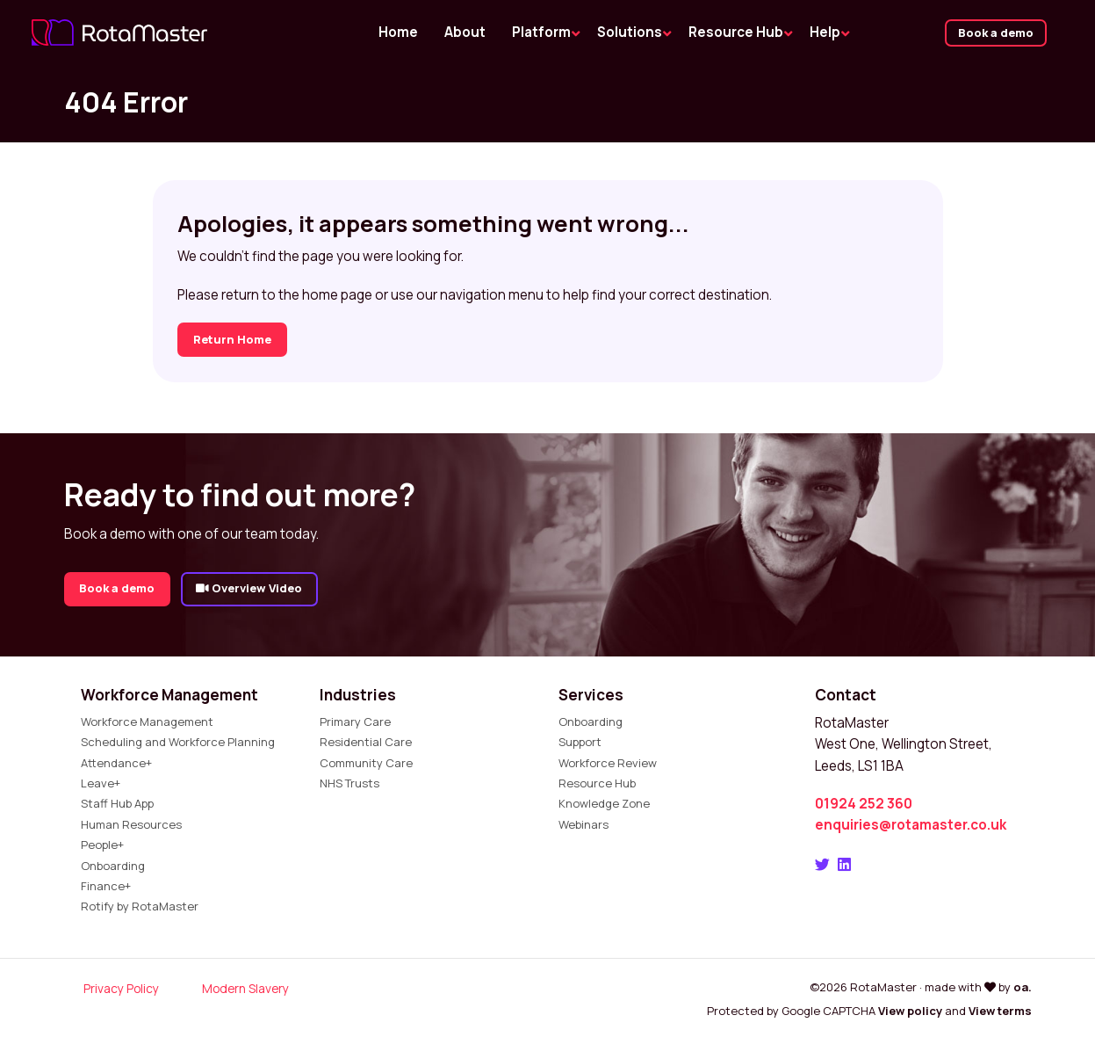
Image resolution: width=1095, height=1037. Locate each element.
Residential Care (366, 742)
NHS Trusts (349, 783)
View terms (1000, 1011)
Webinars (583, 824)
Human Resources (131, 824)
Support (580, 742)
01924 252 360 (863, 803)
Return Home (232, 339)
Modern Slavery (245, 988)
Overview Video (249, 588)
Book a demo (996, 32)
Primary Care (355, 721)
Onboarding (113, 866)
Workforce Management (147, 721)
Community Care (366, 763)
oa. (1022, 987)
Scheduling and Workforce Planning (178, 742)
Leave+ (100, 783)
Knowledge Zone (604, 803)
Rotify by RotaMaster (139, 906)
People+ (102, 844)
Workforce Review (607, 763)
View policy (910, 1011)
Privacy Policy (121, 988)
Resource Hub (597, 783)
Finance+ (106, 886)
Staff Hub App (117, 803)
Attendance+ (116, 763)
